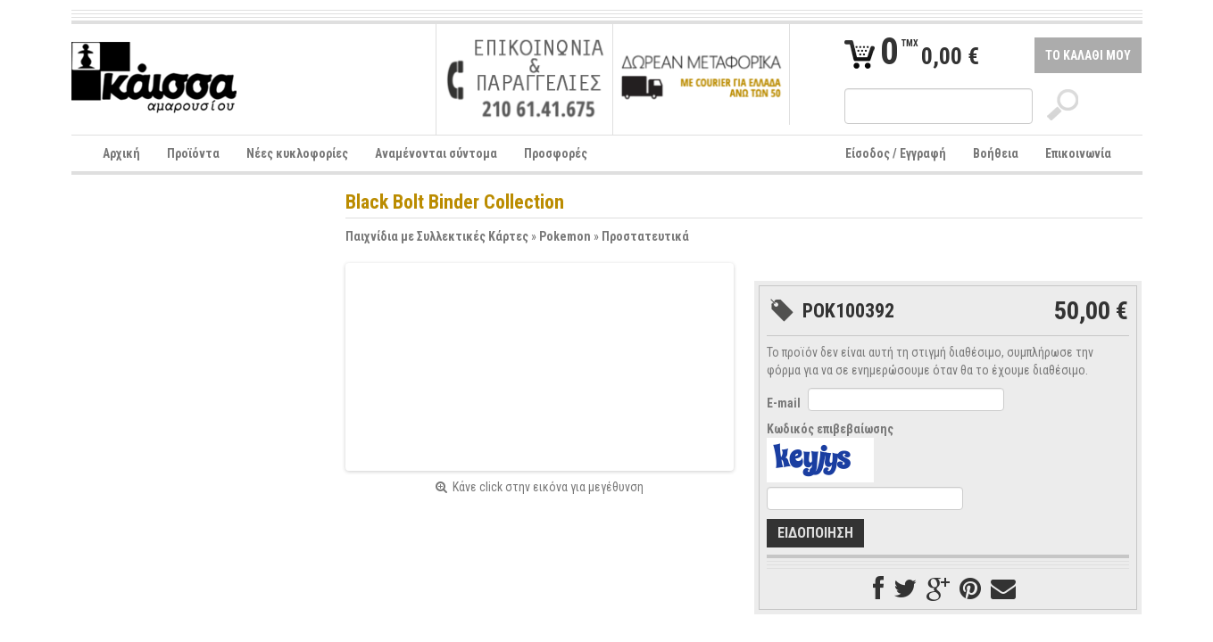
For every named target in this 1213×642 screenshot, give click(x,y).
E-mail (784, 403)
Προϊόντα (193, 153)
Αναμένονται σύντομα (436, 153)
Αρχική (121, 153)
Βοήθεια (995, 153)
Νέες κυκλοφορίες (297, 153)
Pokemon (565, 236)
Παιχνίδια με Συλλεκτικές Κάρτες (436, 236)
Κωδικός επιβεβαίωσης (830, 429)
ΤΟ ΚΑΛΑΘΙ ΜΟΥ (1088, 55)
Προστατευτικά (645, 236)
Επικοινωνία (1078, 153)
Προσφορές (555, 153)
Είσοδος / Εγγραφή (895, 153)
